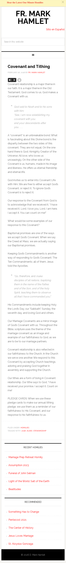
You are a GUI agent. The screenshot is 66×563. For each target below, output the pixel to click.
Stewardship (39, 431)
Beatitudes (14, 489)
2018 (23, 431)
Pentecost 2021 (17, 519)
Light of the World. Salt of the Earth (28, 481)
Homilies (25, 428)
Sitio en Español (55, 29)
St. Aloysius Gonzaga (20, 543)
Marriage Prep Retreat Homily (25, 457)
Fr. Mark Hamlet (33, 17)
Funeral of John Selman (22, 473)
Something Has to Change (23, 511)
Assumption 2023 (18, 465)
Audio (29, 431)
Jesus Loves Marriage (20, 535)
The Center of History (20, 527)
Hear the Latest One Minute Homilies (25, 2)
